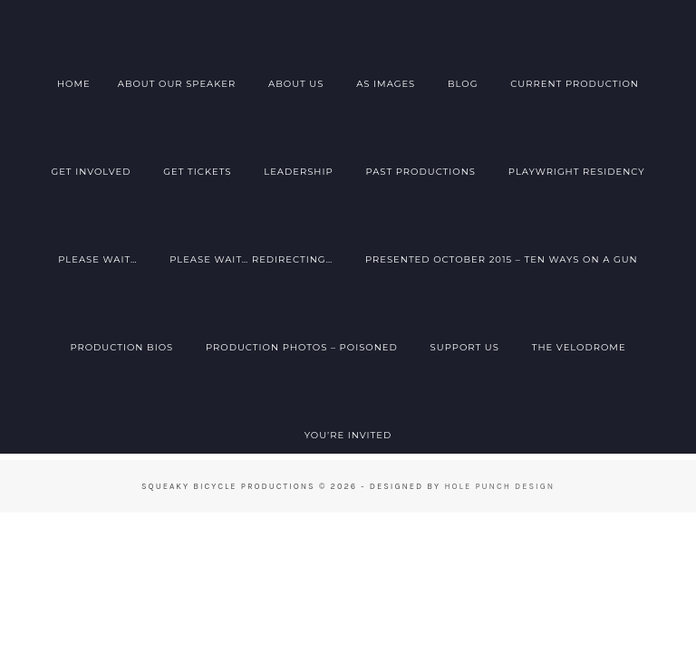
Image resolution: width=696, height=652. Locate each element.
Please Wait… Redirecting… (251, 259)
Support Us (464, 347)
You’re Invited (348, 435)
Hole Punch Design (499, 486)
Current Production (574, 84)
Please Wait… (97, 259)
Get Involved (90, 171)
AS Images (385, 84)
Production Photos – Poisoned (302, 347)
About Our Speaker (177, 84)
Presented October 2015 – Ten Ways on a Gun (501, 259)
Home (74, 84)
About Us (296, 84)
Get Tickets (197, 171)
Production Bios (121, 347)
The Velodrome (579, 347)
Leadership (298, 171)
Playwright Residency (576, 171)
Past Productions (420, 171)
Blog (463, 84)
